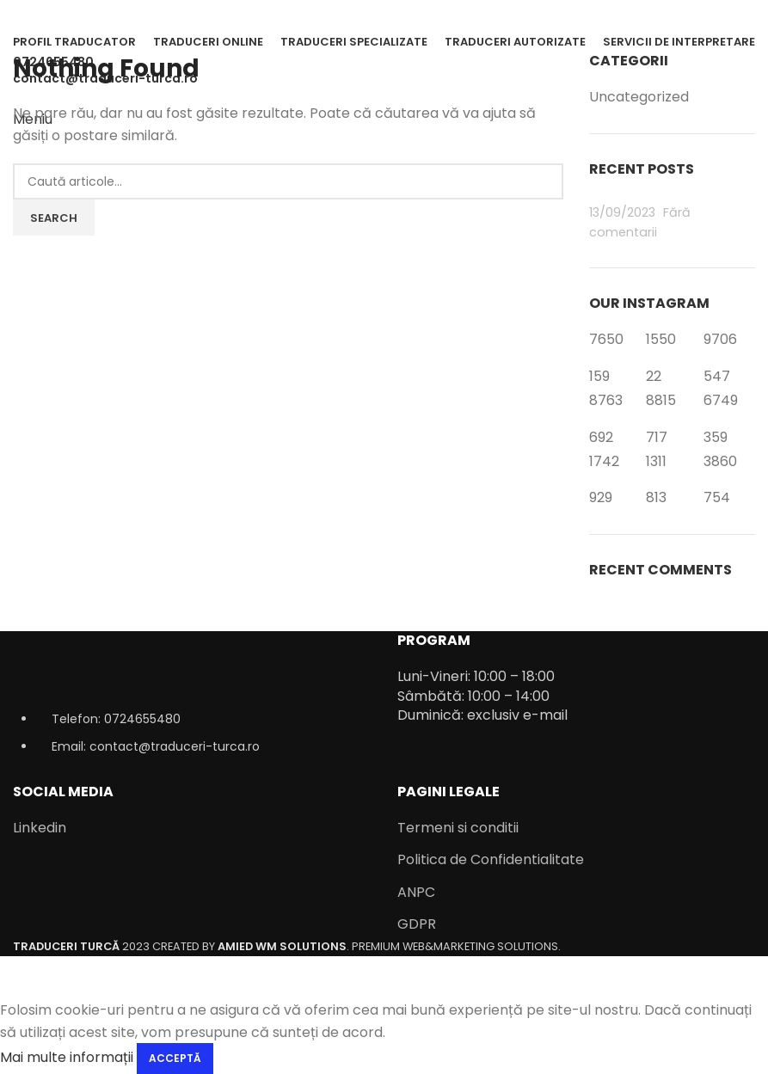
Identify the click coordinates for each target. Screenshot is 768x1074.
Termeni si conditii (458, 828)
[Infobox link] (384, 478)
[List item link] (192, 741)
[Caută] (288, 181)
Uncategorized (639, 97)
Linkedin (39, 828)
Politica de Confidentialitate (490, 859)
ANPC (416, 892)
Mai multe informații (66, 1058)
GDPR (416, 924)
